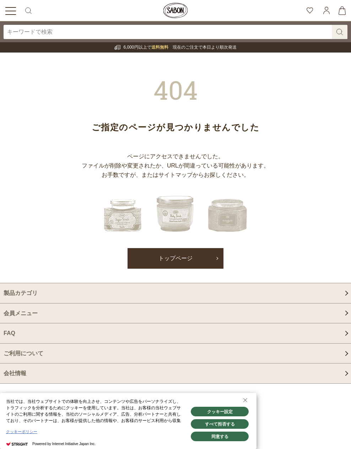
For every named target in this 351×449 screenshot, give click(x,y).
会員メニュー (21, 313)
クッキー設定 (220, 411)
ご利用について (23, 353)
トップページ (175, 258)
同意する (219, 436)
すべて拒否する (220, 424)
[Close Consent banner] (245, 400)
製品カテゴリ (21, 293)
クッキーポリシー (21, 431)
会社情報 (15, 373)
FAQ (9, 333)
